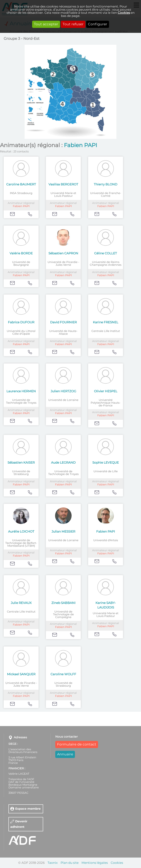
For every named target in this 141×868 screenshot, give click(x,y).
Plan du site (70, 862)
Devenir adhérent (18, 824)
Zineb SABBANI (63, 602)
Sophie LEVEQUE (105, 462)
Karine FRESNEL (105, 322)
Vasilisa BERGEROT (63, 184)
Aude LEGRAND (63, 462)
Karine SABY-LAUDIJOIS (105, 605)
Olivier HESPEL (105, 391)
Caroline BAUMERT (21, 184)
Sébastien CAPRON (63, 253)
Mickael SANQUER (21, 674)
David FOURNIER (63, 322)
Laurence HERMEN (21, 391)
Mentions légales (95, 862)
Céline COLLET (105, 253)
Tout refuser (73, 24)
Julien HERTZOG (63, 391)
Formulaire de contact (76, 744)
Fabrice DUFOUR (21, 322)
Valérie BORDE (21, 253)
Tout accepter (46, 24)
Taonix (53, 862)
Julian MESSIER (63, 531)
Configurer (97, 24)
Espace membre (28, 808)
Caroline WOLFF (63, 674)
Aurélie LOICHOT (21, 531)
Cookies (124, 12)
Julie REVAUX (21, 602)
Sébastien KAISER (21, 462)
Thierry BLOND (105, 184)
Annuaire (65, 754)
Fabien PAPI (21, 206)
